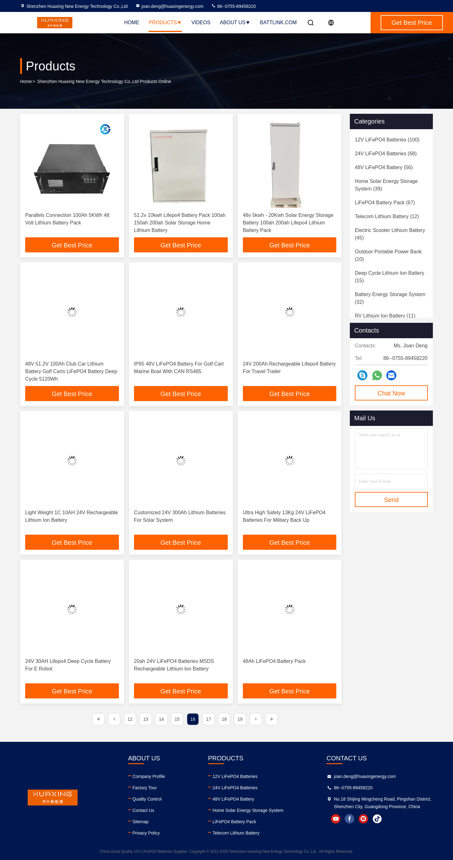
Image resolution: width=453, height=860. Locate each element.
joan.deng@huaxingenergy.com (169, 6)
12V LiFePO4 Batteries (234, 776)
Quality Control (147, 799)
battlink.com (278, 22)
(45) (390, 234)
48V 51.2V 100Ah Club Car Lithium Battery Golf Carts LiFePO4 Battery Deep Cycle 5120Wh (71, 371)
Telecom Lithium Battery (235, 832)
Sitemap (140, 821)
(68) (386, 153)
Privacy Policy (146, 832)
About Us (235, 22)
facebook (349, 819)
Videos (200, 22)
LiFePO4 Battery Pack (234, 821)
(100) (387, 139)
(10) (388, 255)
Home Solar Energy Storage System (247, 810)
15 (177, 719)
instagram (363, 819)
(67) (385, 202)
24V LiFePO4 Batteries (234, 787)
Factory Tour (144, 787)
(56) (384, 167)
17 (208, 719)
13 (145, 719)
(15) (389, 276)
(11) (385, 315)
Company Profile (148, 776)
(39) (386, 185)
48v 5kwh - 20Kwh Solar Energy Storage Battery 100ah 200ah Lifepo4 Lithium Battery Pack (288, 222)
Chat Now (391, 393)
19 (240, 719)
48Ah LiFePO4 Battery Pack (274, 661)
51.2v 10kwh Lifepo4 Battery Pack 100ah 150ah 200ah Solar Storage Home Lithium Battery (180, 222)
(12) (387, 216)
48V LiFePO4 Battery (233, 799)
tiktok (377, 819)
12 (129, 719)
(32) (390, 298)
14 (161, 719)
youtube (335, 819)
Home (131, 22)
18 (224, 719)
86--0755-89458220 (233, 6)
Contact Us (143, 810)
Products (165, 22)
